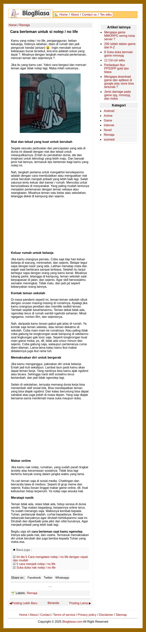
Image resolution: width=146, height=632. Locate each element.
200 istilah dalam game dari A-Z (120, 45)
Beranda (53, 603)
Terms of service (64, 614)
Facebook (34, 577)
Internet (109, 125)
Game (108, 120)
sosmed (109, 139)
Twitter (48, 577)
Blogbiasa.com (72, 621)
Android (109, 111)
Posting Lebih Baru (24, 603)
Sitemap (121, 614)
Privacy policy (87, 614)
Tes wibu (106, 14)
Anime (108, 115)
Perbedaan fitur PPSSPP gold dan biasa (116, 68)
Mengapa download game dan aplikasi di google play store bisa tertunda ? (119, 82)
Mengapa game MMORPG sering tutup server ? (119, 36)
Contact (45, 614)
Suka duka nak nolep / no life (36, 567)
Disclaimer (106, 614)
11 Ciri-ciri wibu (114, 60)
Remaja (32, 593)
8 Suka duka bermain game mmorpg (118, 53)
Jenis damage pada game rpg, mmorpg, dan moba (117, 95)
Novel (108, 130)
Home (64, 14)
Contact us (89, 14)
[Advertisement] (50, 223)
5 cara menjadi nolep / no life (36, 564)
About (75, 14)
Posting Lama (78, 603)
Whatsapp (62, 577)
